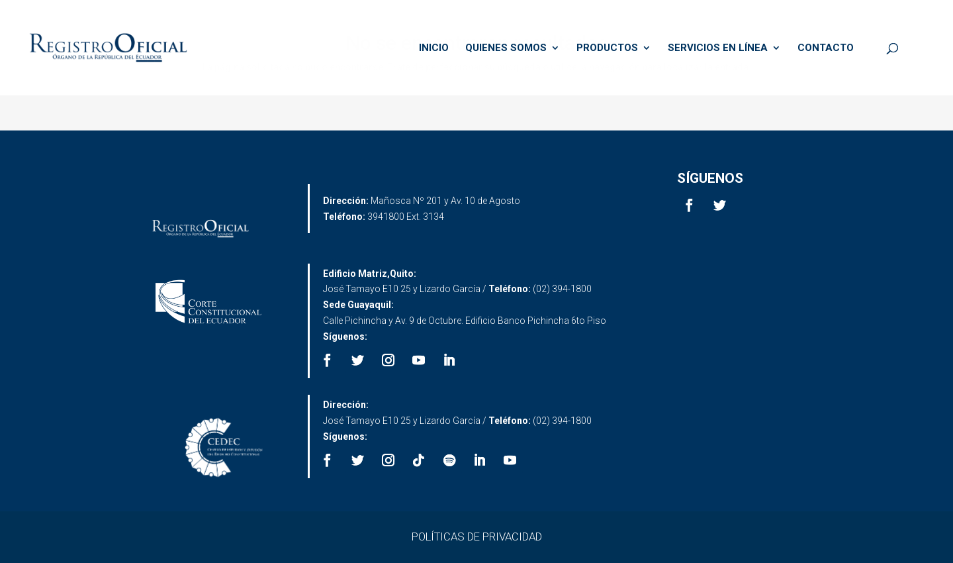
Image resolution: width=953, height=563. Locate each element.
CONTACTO (825, 48)
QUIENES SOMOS (506, 48)
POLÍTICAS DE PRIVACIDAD (477, 536)
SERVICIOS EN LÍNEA (718, 48)
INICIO (434, 48)
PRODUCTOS (607, 48)
